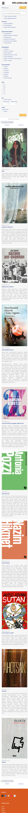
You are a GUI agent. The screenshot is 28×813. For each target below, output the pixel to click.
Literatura (6, 49)
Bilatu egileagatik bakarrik (10, 18)
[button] (7, 122)
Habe (3, 806)
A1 (4, 84)
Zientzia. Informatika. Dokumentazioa (13, 58)
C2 (4, 93)
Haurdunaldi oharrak (7, 350)
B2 (4, 89)
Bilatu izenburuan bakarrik (11, 16)
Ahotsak (4, 691)
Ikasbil (3, 810)
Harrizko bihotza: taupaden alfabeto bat (13, 423)
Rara (3, 171)
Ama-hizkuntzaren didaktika (10, 41)
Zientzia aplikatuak (8, 56)
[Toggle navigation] (3, 3)
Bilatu (22, 7)
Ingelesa (6, 68)
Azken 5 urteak (7, 99)
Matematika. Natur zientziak (10, 54)
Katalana (6, 76)
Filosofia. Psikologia (8, 51)
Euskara (6, 66)
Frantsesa (6, 70)
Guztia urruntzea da (7, 227)
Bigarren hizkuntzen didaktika (11, 35)
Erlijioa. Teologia (8, 60)
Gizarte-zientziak (8, 53)
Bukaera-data (14, 101)
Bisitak (5, 111)
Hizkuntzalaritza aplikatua (10, 27)
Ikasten (3, 808)
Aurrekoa (7, 125)
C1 (4, 91)
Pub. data (6, 109)
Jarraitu (4, 792)
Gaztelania (6, 72)
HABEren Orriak (5, 803)
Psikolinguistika (7, 37)
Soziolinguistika (7, 33)
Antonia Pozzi (5, 494)
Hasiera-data (6, 101)
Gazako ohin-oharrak (7, 287)
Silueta (4, 762)
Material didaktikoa (8, 23)
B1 (4, 88)
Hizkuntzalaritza (7, 43)
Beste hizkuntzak (8, 78)
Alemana (6, 74)
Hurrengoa (20, 125)
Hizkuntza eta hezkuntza (9, 39)
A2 (4, 86)
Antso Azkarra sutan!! (7, 633)
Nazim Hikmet (5, 563)
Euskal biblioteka (8, 25)
